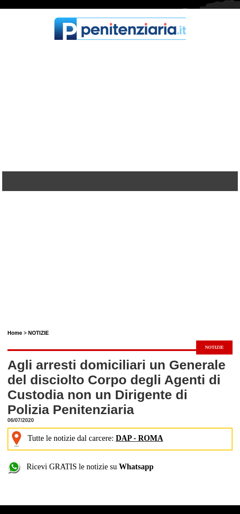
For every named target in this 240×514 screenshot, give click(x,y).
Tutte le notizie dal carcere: (86, 438)
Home (14, 333)
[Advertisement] (120, 105)
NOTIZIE (38, 333)
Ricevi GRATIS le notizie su (80, 466)
